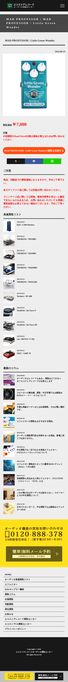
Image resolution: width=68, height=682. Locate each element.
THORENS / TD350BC (26, 253)
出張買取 (9, 599)
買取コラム (10, 594)
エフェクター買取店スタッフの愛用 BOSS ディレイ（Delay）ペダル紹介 (39, 465)
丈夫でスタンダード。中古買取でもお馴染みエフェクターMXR (40, 508)
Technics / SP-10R (24, 296)
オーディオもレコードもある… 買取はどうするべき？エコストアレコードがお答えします (39, 379)
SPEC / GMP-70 (24, 353)
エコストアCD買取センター (18, 624)
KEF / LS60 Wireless (25, 225)
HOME (8, 574)
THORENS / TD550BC (26, 239)
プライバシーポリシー (15, 629)
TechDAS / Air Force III (27, 325)
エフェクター (11, 584)
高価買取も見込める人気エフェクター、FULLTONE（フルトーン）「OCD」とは (40, 479)
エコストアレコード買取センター (21, 619)
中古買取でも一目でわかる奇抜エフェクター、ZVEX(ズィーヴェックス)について (37, 451)
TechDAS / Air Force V (26, 311)
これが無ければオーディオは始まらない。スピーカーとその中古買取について (40, 494)
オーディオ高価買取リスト (17, 579)
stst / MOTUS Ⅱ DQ (25, 339)
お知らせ (9, 614)
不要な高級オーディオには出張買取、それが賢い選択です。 (40, 408)
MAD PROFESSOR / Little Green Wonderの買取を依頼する (34, 150)
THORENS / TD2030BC (27, 268)
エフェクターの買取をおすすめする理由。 (35, 421)
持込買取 (9, 609)
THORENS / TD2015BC (27, 282)
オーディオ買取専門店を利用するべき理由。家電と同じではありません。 (40, 437)
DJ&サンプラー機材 (14, 589)
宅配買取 (9, 604)
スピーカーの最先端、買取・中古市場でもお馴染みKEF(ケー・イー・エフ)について (39, 394)
